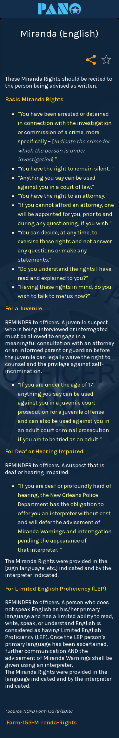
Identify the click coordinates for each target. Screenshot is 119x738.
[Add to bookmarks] (106, 59)
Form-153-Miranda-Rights (41, 722)
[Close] (9, 9)
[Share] (91, 59)
